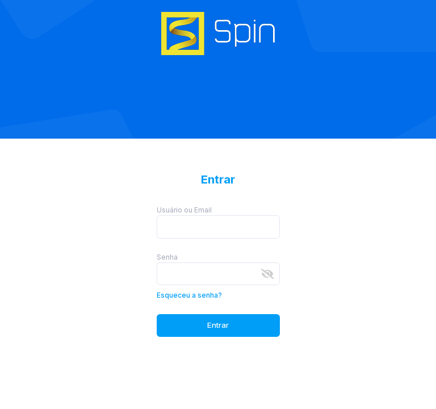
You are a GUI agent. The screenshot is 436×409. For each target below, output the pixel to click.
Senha (167, 257)
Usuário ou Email (184, 210)
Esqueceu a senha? (189, 295)
